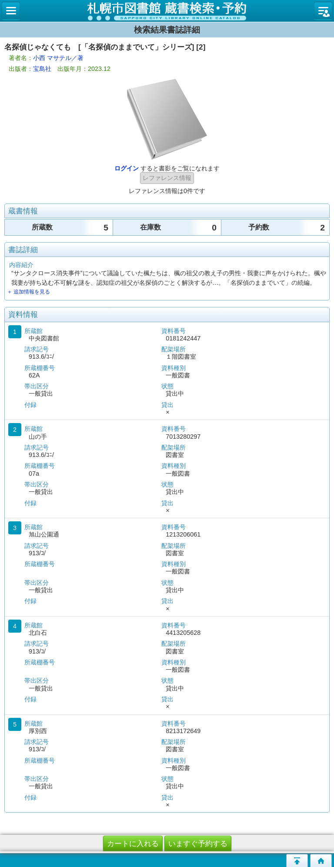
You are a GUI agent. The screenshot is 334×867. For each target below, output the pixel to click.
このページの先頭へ (297, 860)
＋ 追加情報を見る (28, 292)
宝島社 (42, 68)
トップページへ (321, 860)
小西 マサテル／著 (58, 57)
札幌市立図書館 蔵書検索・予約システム (167, 11)
